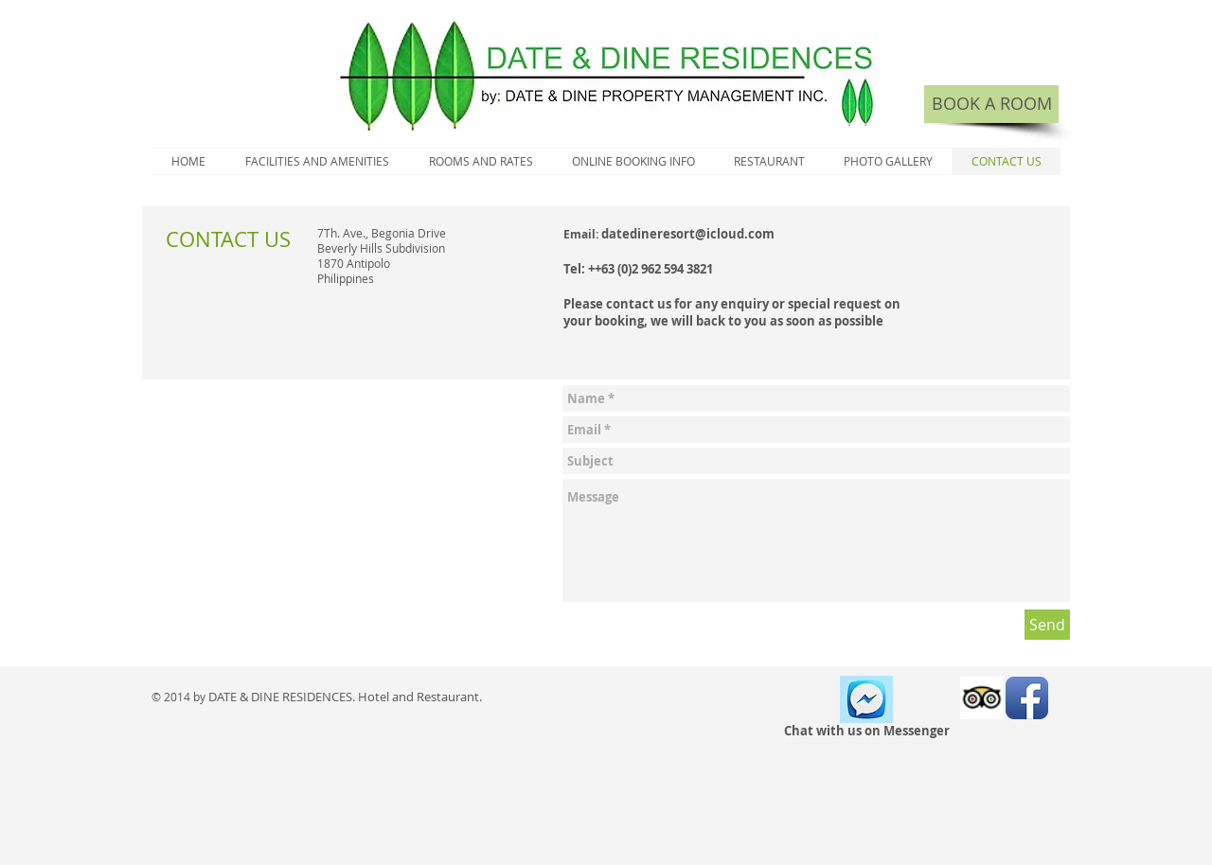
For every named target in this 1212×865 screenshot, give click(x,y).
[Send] (1047, 624)
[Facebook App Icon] (1027, 698)
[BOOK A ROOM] (991, 104)
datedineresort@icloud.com (688, 233)
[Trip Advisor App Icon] (981, 698)
